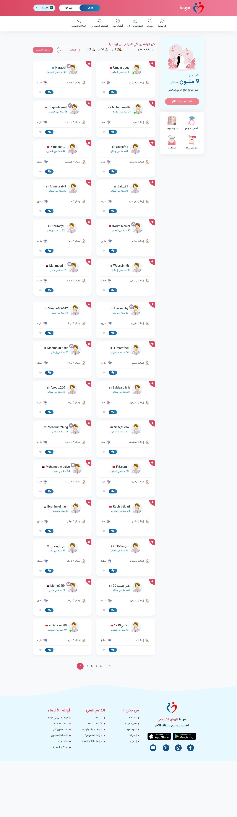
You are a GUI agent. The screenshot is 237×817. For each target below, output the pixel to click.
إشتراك (69, 8)
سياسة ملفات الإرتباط (92, 741)
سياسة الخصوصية (93, 735)
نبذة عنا (133, 718)
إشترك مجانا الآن (182, 101)
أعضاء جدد (117, 23)
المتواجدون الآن (135, 23)
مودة (192, 8)
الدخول (90, 8)
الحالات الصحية (78, 23)
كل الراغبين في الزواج (58, 718)
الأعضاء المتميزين (99, 23)
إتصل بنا (133, 741)
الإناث (90, 49)
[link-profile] (125, 70)
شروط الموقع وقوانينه (92, 730)
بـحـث (150, 23)
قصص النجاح (191, 123)
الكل (117, 49)
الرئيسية (162, 23)
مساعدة (172, 142)
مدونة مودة (172, 123)
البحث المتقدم (43, 50)
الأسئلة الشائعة (95, 724)
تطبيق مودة (191, 142)
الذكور (103, 49)
